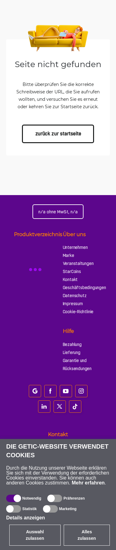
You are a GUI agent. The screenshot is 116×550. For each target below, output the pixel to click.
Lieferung (71, 352)
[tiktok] (75, 406)
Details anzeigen (25, 517)
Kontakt (70, 279)
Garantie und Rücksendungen (77, 364)
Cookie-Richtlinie (78, 311)
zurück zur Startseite (58, 134)
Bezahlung (72, 344)
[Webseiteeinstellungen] (58, 211)
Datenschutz (75, 295)
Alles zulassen (87, 535)
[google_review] (35, 391)
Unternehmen (75, 247)
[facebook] (50, 391)
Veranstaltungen (78, 263)
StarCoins (72, 271)
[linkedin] (44, 406)
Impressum (73, 303)
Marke (68, 255)
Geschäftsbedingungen (84, 287)
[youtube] (66, 391)
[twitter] (60, 406)
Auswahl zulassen (35, 535)
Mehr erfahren (88, 482)
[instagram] (81, 391)
